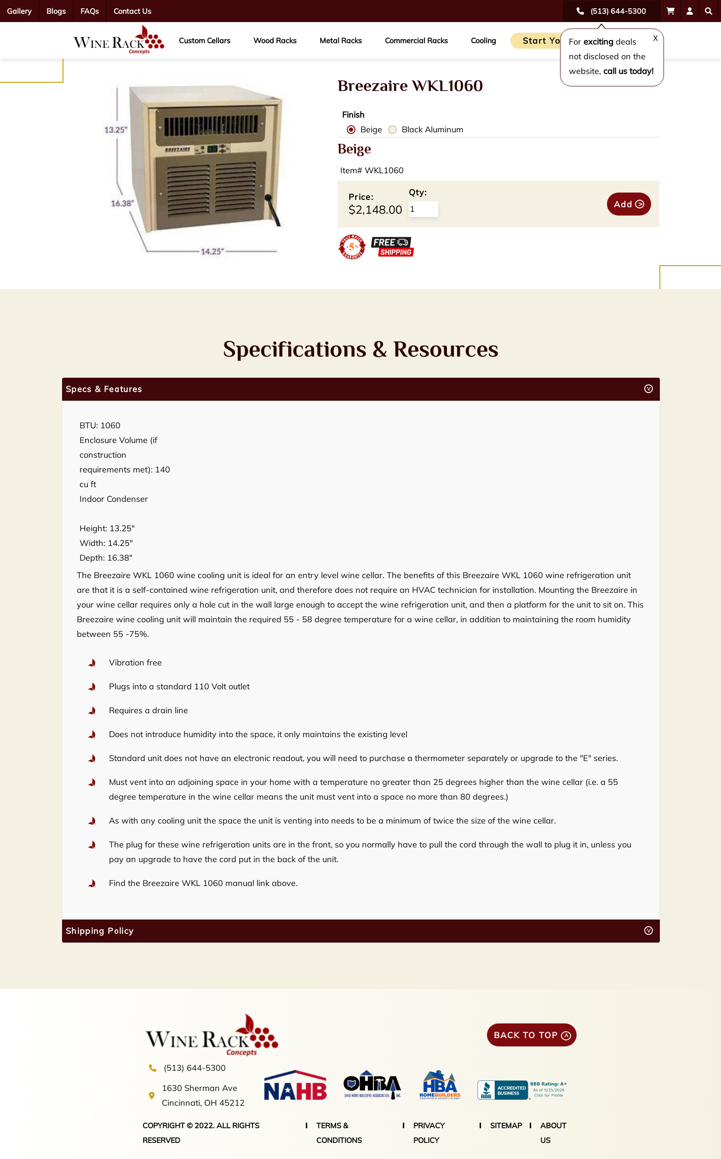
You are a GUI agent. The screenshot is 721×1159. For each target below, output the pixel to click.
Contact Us (132, 11)
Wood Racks (275, 40)
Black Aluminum (433, 129)
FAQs (89, 11)
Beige (371, 129)
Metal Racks (341, 40)
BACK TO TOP (526, 1035)
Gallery (19, 11)
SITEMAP (506, 1125)
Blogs (56, 11)
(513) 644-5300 (195, 1067)
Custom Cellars (204, 40)
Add (623, 204)
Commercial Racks (416, 40)
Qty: (418, 192)
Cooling (483, 40)
